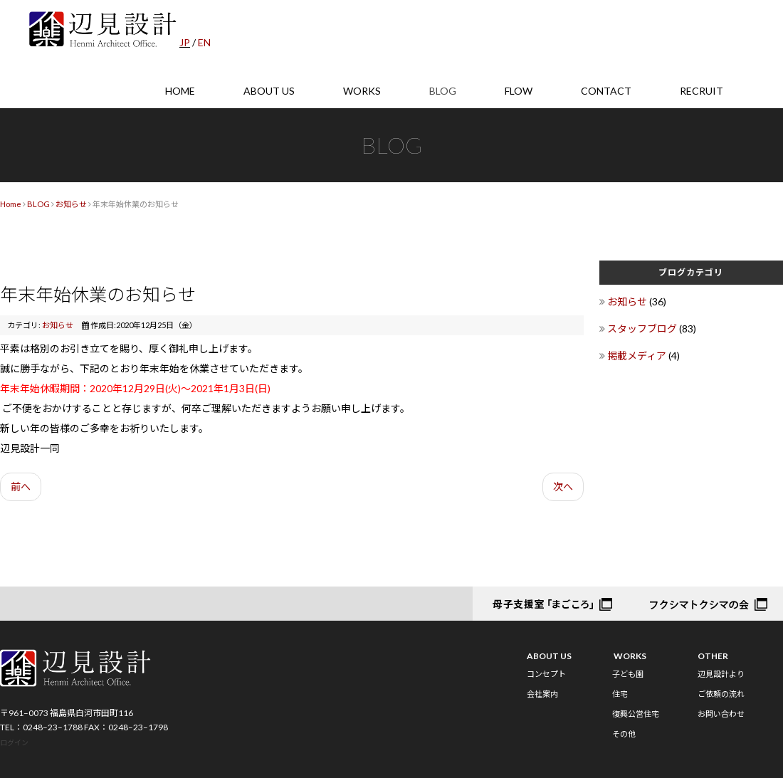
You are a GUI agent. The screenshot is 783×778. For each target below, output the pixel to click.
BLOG (442, 91)
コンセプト (546, 673)
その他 (624, 733)
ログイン (14, 742)
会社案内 (542, 693)
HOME (180, 91)
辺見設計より (721, 673)
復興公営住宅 (635, 713)
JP (184, 42)
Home (10, 204)
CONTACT (606, 91)
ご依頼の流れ (721, 693)
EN (204, 42)
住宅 (620, 693)
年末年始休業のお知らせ (98, 294)
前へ (21, 486)
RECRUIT (701, 91)
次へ (563, 486)
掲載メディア (637, 355)
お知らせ (71, 204)
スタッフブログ (643, 328)
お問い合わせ (721, 713)
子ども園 (627, 673)
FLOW (518, 91)
